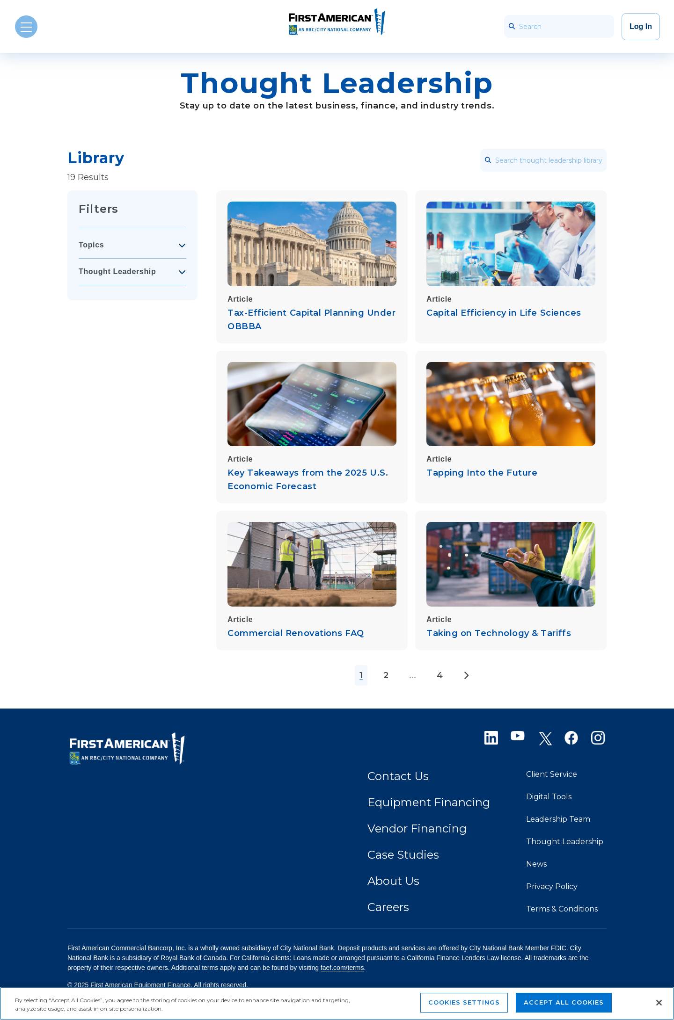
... (412, 675)
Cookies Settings (464, 1002)
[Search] (559, 26)
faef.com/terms (342, 967)
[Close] (659, 1002)
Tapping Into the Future (481, 473)
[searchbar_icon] (511, 26)
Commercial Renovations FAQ (295, 633)
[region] (337, 1003)
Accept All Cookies (564, 1002)
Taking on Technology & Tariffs (498, 633)
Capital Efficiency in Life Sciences (503, 313)
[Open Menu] (26, 26)
